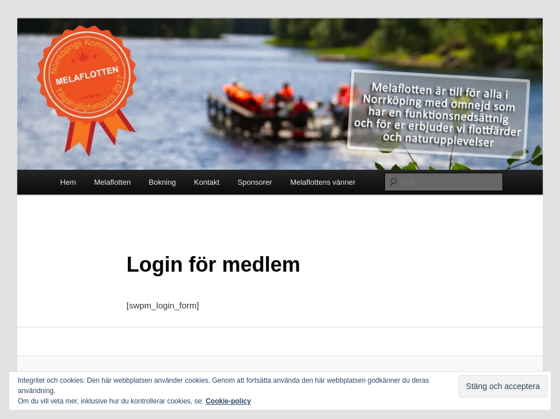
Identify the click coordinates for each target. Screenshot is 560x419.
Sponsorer (255, 182)
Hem (68, 182)
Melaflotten (112, 182)
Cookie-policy (228, 401)
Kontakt (206, 182)
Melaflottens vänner (322, 182)
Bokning (162, 182)
